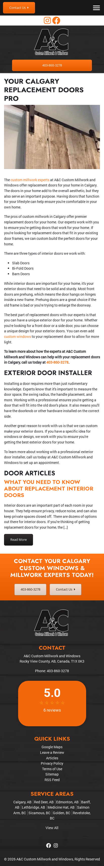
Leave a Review (52, 752)
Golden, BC (61, 812)
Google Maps (52, 746)
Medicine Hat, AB (61, 807)
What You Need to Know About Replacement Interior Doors (48, 488)
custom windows (17, 336)
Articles (52, 758)
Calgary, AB (22, 802)
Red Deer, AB (44, 802)
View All (52, 827)
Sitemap (52, 774)
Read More (18, 539)
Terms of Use (52, 768)
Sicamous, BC (39, 812)
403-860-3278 (52, 65)
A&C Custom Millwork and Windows (44, 859)
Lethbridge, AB (33, 807)
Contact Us (19, 7)
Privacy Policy (52, 763)
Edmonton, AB (67, 802)
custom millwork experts (30, 179)
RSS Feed (52, 779)
